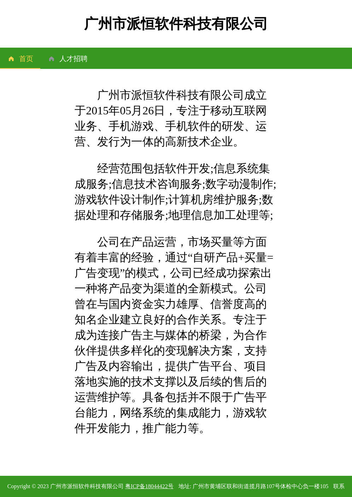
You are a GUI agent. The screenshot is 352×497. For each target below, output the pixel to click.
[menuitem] (20, 58)
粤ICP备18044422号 (149, 486)
